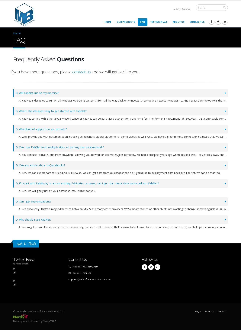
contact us (81, 71)
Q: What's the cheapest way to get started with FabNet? (54, 111)
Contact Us (197, 22)
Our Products (126, 22)
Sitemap (209, 311)
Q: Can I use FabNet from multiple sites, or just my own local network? (64, 147)
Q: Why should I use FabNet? (35, 220)
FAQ (142, 22)
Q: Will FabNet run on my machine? (39, 93)
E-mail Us (86, 273)
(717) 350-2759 (182, 8)
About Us (178, 22)
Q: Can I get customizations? (35, 201)
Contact (222, 311)
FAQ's (198, 311)
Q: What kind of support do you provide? (43, 129)
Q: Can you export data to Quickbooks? (42, 165)
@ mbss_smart (20, 263)
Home (107, 22)
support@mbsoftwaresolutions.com (89, 279)
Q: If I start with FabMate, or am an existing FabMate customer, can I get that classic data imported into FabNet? (92, 183)
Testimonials (158, 22)
